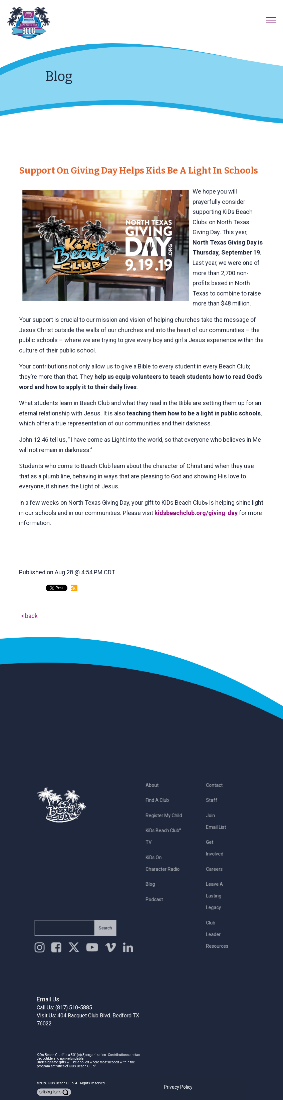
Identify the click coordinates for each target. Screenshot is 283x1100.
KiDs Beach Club (60, 1083)
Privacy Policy (178, 1087)
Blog (152, 884)
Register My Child (166, 815)
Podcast (156, 899)
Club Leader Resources (220, 934)
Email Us (48, 999)
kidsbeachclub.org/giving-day (196, 512)
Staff (214, 800)
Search (103, 927)
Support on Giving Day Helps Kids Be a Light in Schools (138, 170)
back (31, 615)
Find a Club (159, 800)
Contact (217, 785)
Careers (217, 869)
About (154, 785)
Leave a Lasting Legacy (217, 895)
